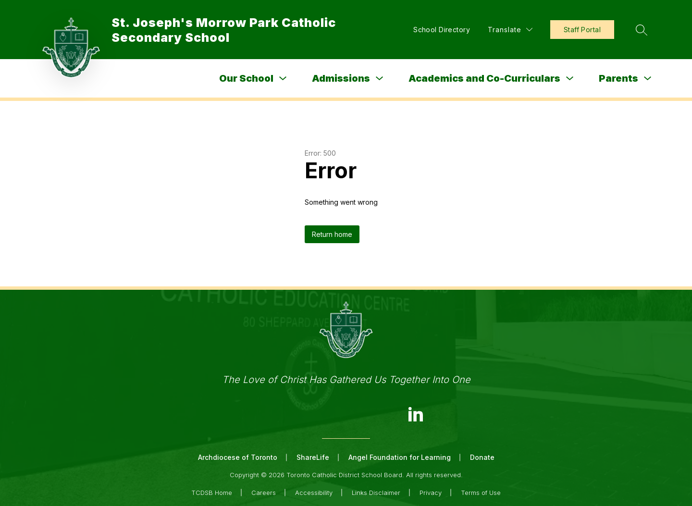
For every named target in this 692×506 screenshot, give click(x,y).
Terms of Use (481, 492)
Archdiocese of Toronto (237, 457)
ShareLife (313, 457)
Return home (332, 234)
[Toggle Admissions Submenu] (379, 78)
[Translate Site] (510, 30)
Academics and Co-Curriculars (484, 78)
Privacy (431, 492)
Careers (263, 492)
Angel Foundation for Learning (399, 457)
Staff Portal (582, 29)
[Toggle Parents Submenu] (648, 78)
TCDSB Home (211, 492)
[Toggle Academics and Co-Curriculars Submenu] (570, 78)
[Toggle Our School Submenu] (283, 78)
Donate (482, 457)
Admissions (341, 78)
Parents (618, 78)
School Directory (441, 29)
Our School (246, 78)
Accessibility (314, 492)
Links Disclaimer (376, 492)
